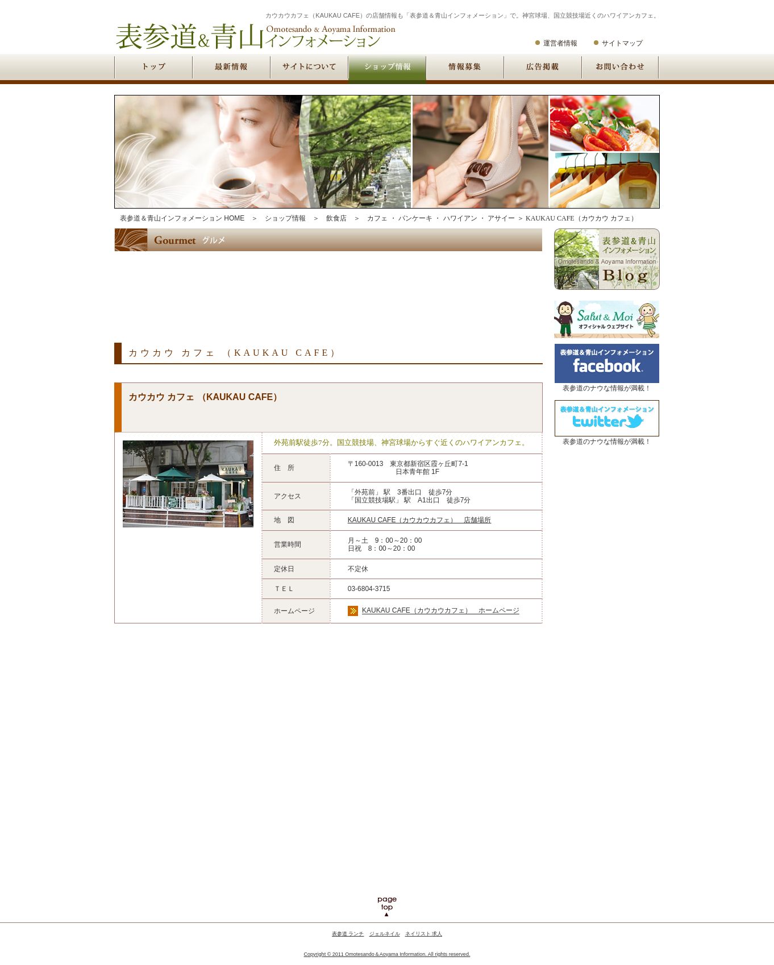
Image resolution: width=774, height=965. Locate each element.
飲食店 (336, 218)
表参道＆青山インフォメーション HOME (182, 218)
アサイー (501, 218)
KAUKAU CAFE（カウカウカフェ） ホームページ (440, 611)
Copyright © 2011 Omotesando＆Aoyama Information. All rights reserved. (387, 954)
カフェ (377, 218)
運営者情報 (560, 43)
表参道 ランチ (348, 934)
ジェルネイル (384, 934)
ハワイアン (460, 218)
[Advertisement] (321, 287)
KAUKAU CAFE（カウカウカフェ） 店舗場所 (420, 520)
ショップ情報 (285, 218)
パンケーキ (415, 218)
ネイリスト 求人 (424, 934)
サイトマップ (622, 43)
